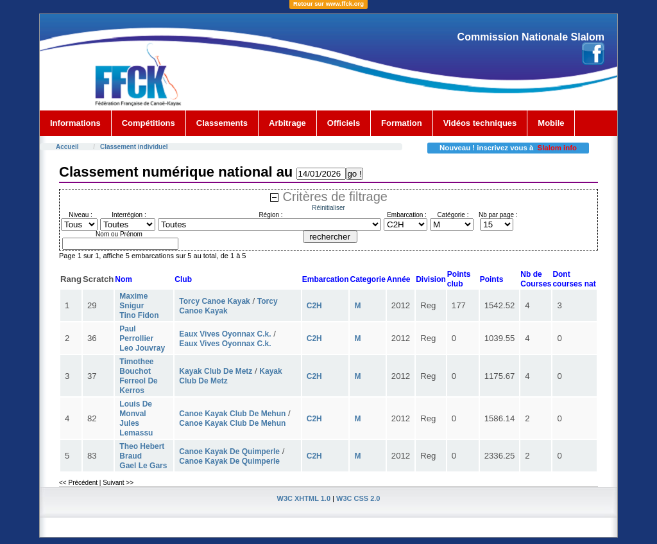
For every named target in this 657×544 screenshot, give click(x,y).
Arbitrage (287, 123)
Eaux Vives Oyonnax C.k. (225, 333)
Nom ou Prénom (119, 234)
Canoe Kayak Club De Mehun (232, 413)
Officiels (343, 123)
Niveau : (80, 214)
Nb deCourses (535, 279)
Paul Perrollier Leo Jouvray (142, 338)
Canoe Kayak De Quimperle (229, 451)
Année (399, 279)
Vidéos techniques (480, 123)
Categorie (367, 279)
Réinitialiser (328, 207)
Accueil (67, 146)
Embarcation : (407, 214)
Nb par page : (498, 214)
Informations (75, 123)
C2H (314, 305)
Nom (123, 279)
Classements (222, 123)
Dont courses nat (573, 279)
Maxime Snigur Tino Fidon (138, 306)
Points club (459, 279)
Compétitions (148, 123)
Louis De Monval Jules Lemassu (136, 418)
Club (183, 279)
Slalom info (557, 148)
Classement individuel (134, 146)
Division (431, 279)
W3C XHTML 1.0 (304, 498)
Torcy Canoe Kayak (214, 301)
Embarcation (325, 279)
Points (492, 279)
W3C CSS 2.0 (358, 498)
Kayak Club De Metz (215, 371)
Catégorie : (453, 214)
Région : (270, 214)
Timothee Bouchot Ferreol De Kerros (138, 376)
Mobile (551, 123)
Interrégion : (129, 214)
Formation (401, 123)
